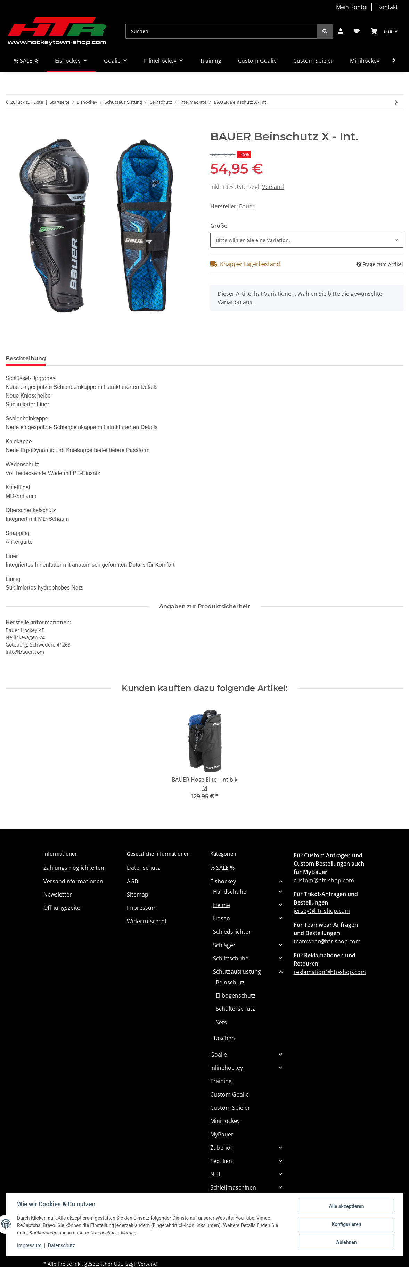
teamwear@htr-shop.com (327, 941)
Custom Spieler (230, 1107)
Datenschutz (61, 1245)
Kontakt (387, 7)
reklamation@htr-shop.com (330, 972)
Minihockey (225, 1121)
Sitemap (137, 894)
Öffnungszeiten (63, 907)
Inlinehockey (226, 1068)
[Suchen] (221, 31)
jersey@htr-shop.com (322, 911)
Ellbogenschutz (236, 995)
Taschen (224, 1038)
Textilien (221, 1161)
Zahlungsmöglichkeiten (73, 868)
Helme (221, 905)
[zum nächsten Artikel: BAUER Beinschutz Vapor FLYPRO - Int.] (396, 102)
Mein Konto (351, 7)
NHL (215, 1174)
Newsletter (57, 894)
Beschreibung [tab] (26, 358)
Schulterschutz (235, 1008)
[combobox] (307, 240)
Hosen (221, 918)
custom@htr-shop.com (324, 880)
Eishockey (223, 881)
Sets (221, 1022)
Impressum (29, 1245)
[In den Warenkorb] (11, 126)
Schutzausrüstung (237, 971)
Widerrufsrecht (147, 921)
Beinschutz (230, 982)
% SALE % (222, 868)
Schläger (224, 945)
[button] (341, 31)
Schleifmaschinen (233, 1187)
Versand (273, 187)
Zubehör (221, 1147)
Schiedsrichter (232, 931)
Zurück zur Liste (26, 102)
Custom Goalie (229, 1094)
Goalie (218, 1054)
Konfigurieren (346, 1224)
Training (221, 1081)
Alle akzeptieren (346, 1206)
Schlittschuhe (230, 958)
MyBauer (222, 1134)
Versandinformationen (73, 881)
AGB (132, 881)
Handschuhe (229, 891)
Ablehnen (346, 1242)
